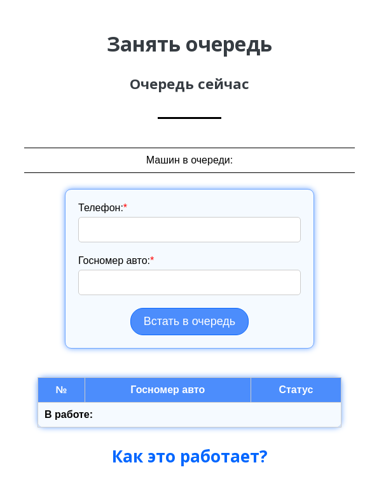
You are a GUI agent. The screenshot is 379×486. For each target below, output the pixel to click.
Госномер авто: (116, 260)
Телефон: (102, 207)
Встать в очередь (189, 321)
